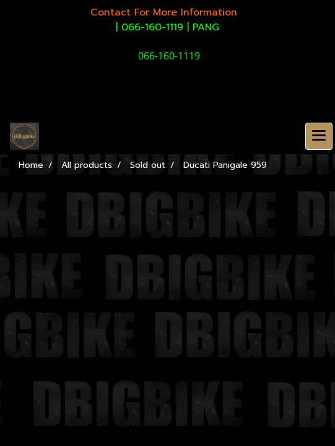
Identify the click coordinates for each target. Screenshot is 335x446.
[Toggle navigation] (319, 136)
